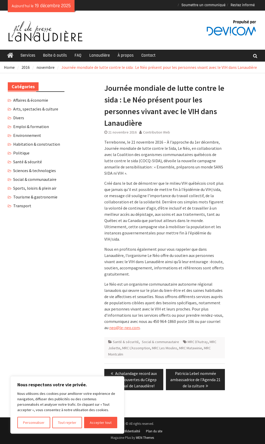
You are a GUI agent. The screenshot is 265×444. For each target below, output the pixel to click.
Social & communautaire (160, 341)
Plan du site (154, 431)
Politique (21, 153)
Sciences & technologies (34, 170)
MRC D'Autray (198, 341)
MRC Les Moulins (164, 348)
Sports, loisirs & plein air (34, 188)
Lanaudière (99, 55)
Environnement (27, 135)
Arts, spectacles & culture (35, 109)
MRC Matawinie (190, 348)
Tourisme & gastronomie (35, 196)
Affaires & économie (30, 100)
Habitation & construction (36, 144)
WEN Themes (145, 437)
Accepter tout (101, 422)
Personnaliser (34, 422)
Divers (18, 117)
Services (27, 55)
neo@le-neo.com (124, 327)
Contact (148, 55)
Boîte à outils (55, 55)
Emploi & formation (31, 126)
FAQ (78, 55)
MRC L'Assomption (136, 348)
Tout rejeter (67, 422)
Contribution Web (156, 132)
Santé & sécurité (126, 341)
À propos (125, 55)
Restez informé (243, 5)
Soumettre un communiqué (203, 5)
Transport (22, 205)
